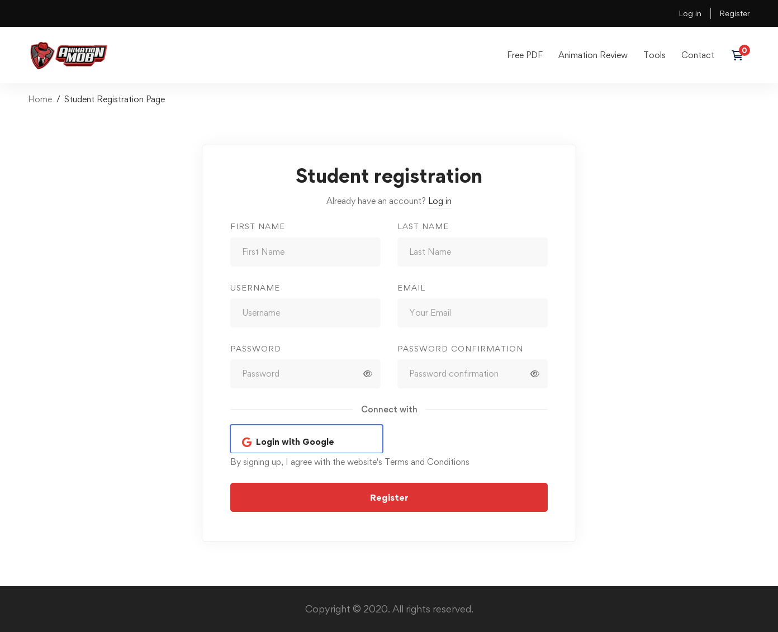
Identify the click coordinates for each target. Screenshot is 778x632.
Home (40, 99)
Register (734, 13)
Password (255, 348)
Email (411, 287)
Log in (690, 13)
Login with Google (295, 441)
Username (255, 287)
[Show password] (368, 373)
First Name (257, 226)
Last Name (423, 226)
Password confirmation (460, 348)
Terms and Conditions (427, 462)
